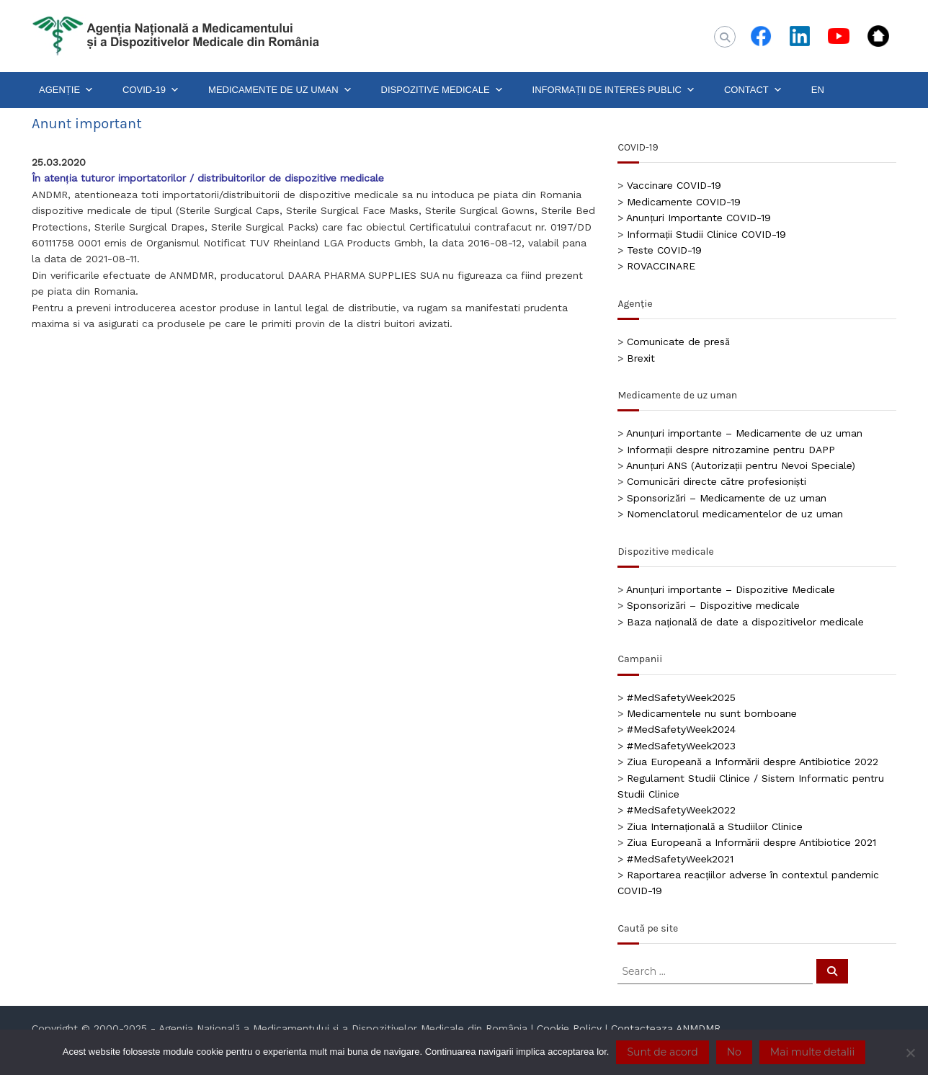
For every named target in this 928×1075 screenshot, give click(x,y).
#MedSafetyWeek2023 (681, 745)
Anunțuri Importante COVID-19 (698, 217)
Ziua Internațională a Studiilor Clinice (715, 826)
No (734, 1051)
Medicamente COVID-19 (684, 202)
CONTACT (753, 90)
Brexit (641, 358)
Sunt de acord (662, 1051)
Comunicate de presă (678, 341)
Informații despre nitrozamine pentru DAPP (731, 449)
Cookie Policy (569, 1028)
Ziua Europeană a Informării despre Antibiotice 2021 (751, 842)
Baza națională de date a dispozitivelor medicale (745, 622)
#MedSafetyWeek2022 (681, 810)
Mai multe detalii (812, 1051)
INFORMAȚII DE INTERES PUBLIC (613, 90)
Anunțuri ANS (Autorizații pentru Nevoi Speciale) (740, 465)
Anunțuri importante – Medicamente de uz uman (744, 433)
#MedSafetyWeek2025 (681, 697)
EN (817, 89)
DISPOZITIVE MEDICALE (442, 90)
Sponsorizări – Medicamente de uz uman (726, 498)
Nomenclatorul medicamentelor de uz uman (735, 513)
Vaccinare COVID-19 (674, 185)
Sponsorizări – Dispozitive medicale (713, 605)
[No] (910, 1052)
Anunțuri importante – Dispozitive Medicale (730, 589)
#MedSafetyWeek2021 (680, 859)
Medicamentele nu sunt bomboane (712, 713)
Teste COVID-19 (664, 250)
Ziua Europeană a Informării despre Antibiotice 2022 (752, 761)
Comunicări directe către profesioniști (716, 481)
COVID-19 (150, 90)
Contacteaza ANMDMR (665, 1028)
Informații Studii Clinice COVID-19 (706, 234)
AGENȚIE (66, 90)
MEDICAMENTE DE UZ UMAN (280, 90)
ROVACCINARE (661, 266)
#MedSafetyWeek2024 (681, 729)
